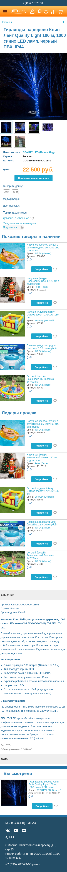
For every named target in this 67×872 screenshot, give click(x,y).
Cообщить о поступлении (33, 178)
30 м (6, 191)
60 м (15, 191)
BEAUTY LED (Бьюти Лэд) (38, 152)
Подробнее (41, 269)
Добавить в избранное (16, 218)
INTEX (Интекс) (43, 253)
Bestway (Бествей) (44, 320)
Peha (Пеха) (41, 286)
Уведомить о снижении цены (19, 223)
